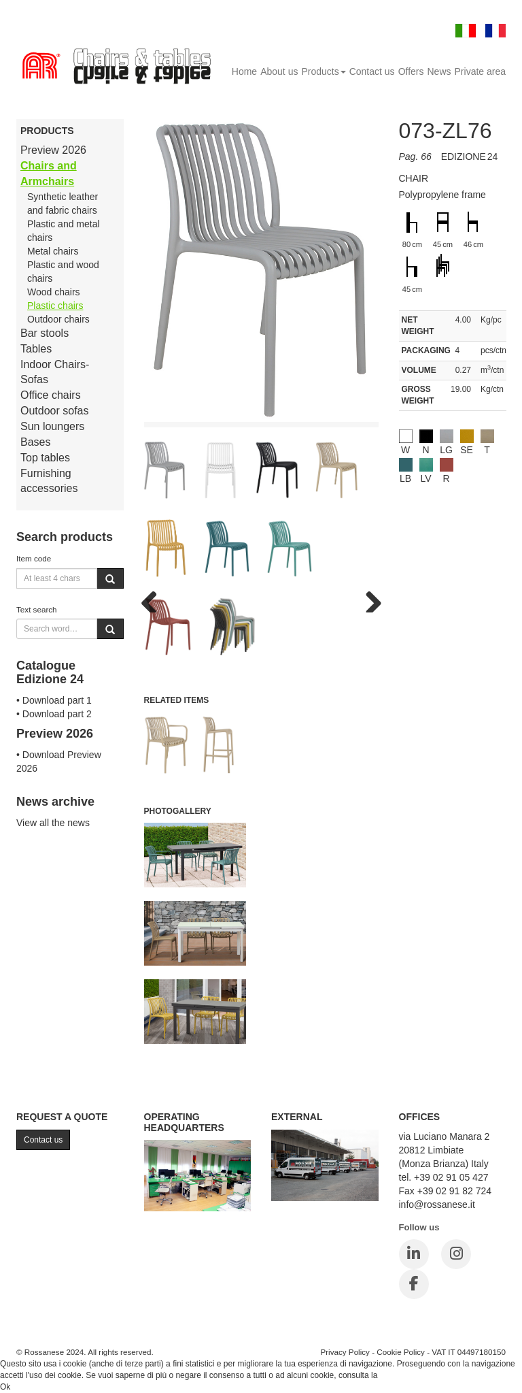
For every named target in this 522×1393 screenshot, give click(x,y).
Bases (35, 442)
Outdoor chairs (58, 319)
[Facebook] (414, 1284)
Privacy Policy (345, 1351)
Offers (411, 71)
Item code (33, 558)
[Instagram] (456, 1254)
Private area (480, 71)
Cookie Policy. (405, 1375)
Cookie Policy (401, 1351)
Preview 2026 (53, 150)
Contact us (372, 71)
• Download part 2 (54, 713)
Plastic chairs (55, 305)
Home (244, 71)
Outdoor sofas (54, 410)
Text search (36, 609)
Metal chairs (52, 251)
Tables (36, 349)
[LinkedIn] (414, 1254)
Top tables (45, 457)
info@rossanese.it (437, 1204)
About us (279, 71)
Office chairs (50, 395)
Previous (154, 598)
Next (368, 598)
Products (323, 71)
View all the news (53, 822)
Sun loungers (52, 426)
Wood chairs (53, 291)
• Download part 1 (54, 700)
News (439, 71)
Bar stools (44, 333)
